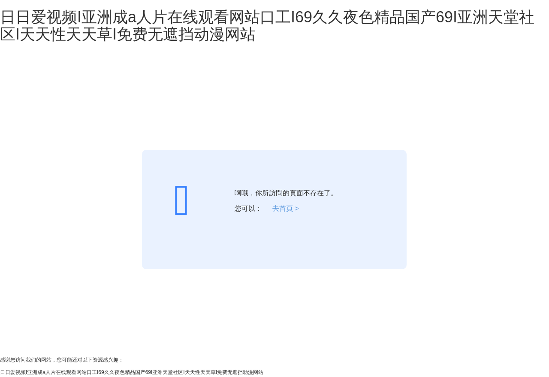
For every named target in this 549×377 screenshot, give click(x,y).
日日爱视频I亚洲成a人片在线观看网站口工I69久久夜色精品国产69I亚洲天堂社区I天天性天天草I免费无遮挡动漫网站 (267, 25)
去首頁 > (285, 208)
